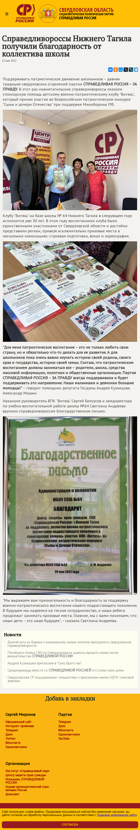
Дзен (8, 734)
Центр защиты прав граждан (25, 775)
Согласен (70, 824)
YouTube (63, 738)
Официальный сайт (18, 721)
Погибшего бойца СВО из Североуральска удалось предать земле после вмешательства (61, 654)
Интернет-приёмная (19, 726)
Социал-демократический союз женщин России (27, 788)
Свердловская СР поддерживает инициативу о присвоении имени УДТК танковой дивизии (69, 679)
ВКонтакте (12, 742)
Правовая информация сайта (117, 815)
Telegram (11, 730)
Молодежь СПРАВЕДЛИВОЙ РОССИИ (24, 781)
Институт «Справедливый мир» (27, 771)
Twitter (10, 738)
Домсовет (12, 794)
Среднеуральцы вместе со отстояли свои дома (64, 671)
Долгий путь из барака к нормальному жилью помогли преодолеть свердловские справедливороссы (67, 644)
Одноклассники (16, 747)
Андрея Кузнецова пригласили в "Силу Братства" (43, 663)
